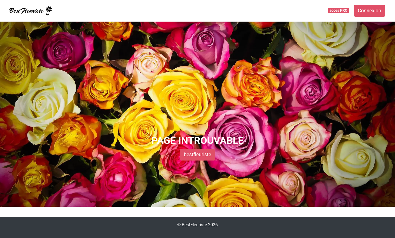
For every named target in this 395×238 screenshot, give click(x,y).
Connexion (369, 11)
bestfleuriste (197, 154)
